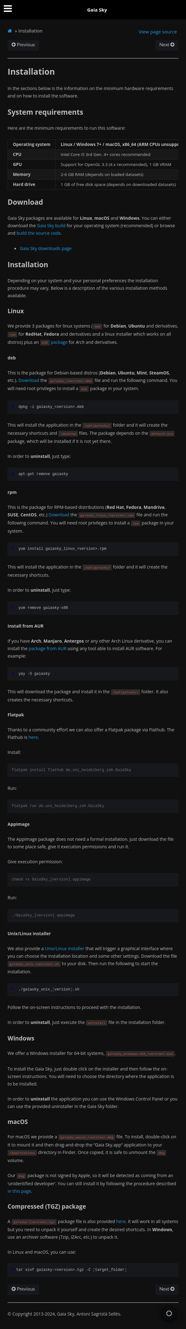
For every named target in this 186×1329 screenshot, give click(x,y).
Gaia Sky (97, 10)
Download (28, 380)
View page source (158, 31)
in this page (19, 1191)
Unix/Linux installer (64, 948)
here (33, 737)
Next (166, 45)
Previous (23, 45)
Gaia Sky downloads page (45, 248)
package (59, 342)
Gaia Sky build (51, 225)
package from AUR (47, 648)
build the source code (39, 233)
